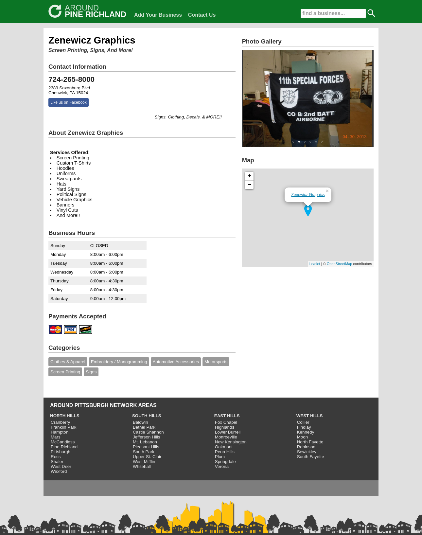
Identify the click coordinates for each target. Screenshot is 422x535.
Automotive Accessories (176, 361)
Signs (91, 371)
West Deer (61, 466)
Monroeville (226, 437)
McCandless (63, 441)
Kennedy (305, 432)
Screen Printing (65, 371)
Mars (56, 437)
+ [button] (250, 176)
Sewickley (306, 451)
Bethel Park (144, 427)
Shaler (57, 461)
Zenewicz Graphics (308, 194)
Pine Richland (64, 446)
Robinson (306, 446)
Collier (303, 422)
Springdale (225, 461)
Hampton (59, 432)
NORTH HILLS (64, 415)
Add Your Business (158, 15)
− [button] (250, 185)
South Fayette (310, 456)
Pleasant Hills (146, 446)
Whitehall (142, 466)
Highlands (224, 427)
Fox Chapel (226, 422)
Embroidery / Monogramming (119, 361)
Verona (222, 466)
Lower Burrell (228, 432)
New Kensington (231, 441)
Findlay (304, 427)
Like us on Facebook (68, 102)
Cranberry (60, 422)
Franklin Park (64, 427)
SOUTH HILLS (146, 415)
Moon (302, 437)
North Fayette (310, 441)
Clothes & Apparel (67, 361)
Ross (56, 456)
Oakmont (224, 446)
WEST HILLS (309, 415)
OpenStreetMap (339, 264)
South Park (143, 451)
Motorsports (215, 361)
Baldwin (140, 422)
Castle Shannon (148, 432)
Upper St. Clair (147, 456)
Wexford (59, 471)
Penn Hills (225, 451)
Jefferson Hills (146, 437)
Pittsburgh (60, 451)
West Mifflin (144, 461)
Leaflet (314, 264)
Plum (220, 456)
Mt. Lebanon (145, 441)
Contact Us (202, 15)
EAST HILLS (227, 415)
